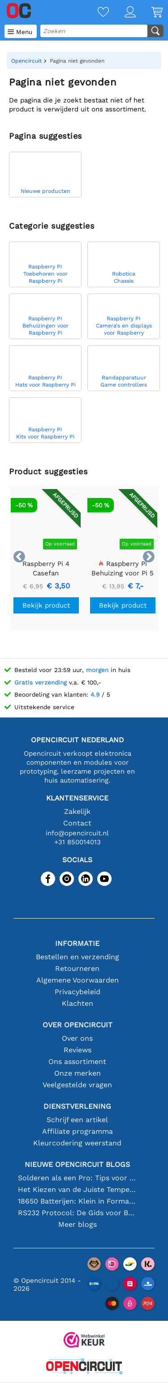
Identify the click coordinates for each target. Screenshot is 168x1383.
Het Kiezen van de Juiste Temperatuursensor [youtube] (77, 1189)
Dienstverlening (77, 1106)
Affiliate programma (77, 1131)
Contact (77, 823)
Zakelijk (77, 811)
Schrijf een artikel (77, 1119)
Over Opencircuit (77, 1025)
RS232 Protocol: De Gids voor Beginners (77, 1213)
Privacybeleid (77, 991)
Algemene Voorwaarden (77, 980)
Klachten (77, 1003)
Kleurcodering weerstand (77, 1143)
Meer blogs (77, 1224)
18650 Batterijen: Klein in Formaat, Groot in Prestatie (77, 1201)
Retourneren (77, 968)
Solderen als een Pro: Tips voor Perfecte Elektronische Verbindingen (77, 1178)
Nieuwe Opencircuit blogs (77, 1164)
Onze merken (77, 1073)
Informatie (77, 943)
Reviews (77, 1050)
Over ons (77, 1038)
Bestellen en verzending (77, 957)
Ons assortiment (77, 1061)
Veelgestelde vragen (77, 1085)
